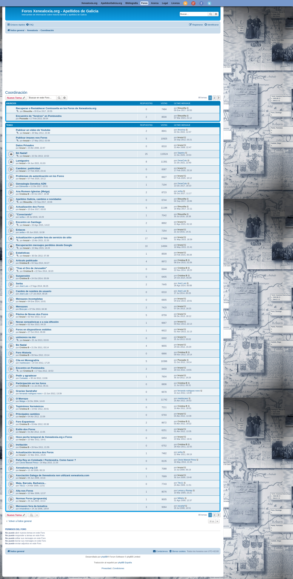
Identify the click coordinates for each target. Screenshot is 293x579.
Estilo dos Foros (25, 429)
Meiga (22, 401)
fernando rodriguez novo (30, 393)
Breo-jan (23, 309)
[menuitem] (29, 24)
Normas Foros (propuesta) (31, 498)
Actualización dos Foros (30, 206)
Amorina (181, 130)
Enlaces (20, 229)
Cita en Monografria (27, 360)
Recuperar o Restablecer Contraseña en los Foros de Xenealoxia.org (56, 108)
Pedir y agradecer (26, 375)
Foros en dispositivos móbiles (33, 329)
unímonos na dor (26, 337)
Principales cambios (28, 414)
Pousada (23, 118)
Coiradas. (23, 378)
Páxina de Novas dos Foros (32, 314)
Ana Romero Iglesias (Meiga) (33, 191)
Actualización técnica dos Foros (35, 452)
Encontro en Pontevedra (30, 368)
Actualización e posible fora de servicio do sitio (44, 237)
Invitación (21, 444)
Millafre (181, 498)
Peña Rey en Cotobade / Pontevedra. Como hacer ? (46, 460)
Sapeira (181, 153)
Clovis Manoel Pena (28, 462)
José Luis (23, 286)
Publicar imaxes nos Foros (31, 137)
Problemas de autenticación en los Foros (40, 176)
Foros (144, 3)
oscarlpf (181, 506)
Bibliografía (131, 3)
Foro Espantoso (25, 421)
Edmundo (23, 186)
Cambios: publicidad (28, 168)
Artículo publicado (27, 260)
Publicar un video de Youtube (33, 130)
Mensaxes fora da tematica (31, 506)
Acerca (154, 3)
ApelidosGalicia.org (111, 3)
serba (180, 191)
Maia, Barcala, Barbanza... (31, 483)
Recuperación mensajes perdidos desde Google (44, 245)
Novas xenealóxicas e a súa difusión (37, 321)
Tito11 (22, 485)
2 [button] (214, 97)
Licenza (175, 3)
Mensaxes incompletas (29, 298)
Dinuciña (27, 111)
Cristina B (24, 194)
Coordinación (16, 92)
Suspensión (23, 275)
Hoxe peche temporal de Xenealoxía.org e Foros (44, 437)
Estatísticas (23, 252)
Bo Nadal (21, 345)
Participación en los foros (31, 383)
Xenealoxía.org (89, 3)
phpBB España (125, 562)
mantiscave (24, 363)
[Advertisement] (117, 61)
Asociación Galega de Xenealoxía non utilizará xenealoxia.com (52, 475)
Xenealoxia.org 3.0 (27, 467)
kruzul (26, 133)
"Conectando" (24, 214)
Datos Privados (25, 145)
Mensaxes (22, 306)
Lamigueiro (22, 160)
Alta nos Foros (24, 490)
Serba (19, 283)
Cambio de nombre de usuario (33, 291)
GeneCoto (182, 160)
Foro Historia (23, 352)
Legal (165, 3)
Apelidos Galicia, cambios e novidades (38, 199)
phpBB (104, 557)
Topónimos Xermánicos (30, 406)
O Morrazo (22, 398)
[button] (218, 97)
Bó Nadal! (21, 153)
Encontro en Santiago (28, 222)
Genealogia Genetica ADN (31, 183)
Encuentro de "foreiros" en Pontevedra (38, 116)
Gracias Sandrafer (26, 391)
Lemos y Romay (185, 490)
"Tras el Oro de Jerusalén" (31, 268)
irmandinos (24, 508)
